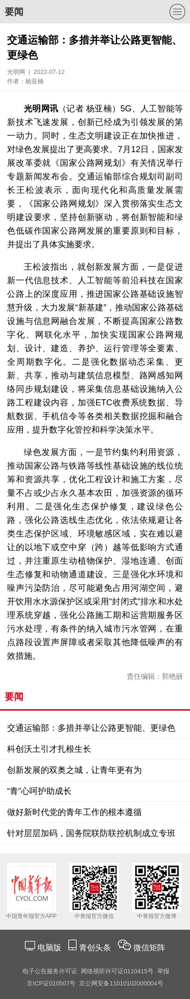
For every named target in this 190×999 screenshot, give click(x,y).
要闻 (14, 12)
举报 (163, 971)
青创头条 (96, 947)
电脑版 (49, 947)
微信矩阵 (149, 947)
